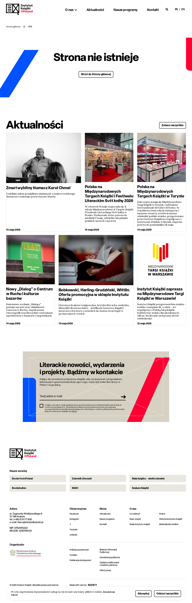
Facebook (75, 523)
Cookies (74, 564)
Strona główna (14, 26)
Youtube (74, 539)
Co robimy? (136, 523)
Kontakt (104, 534)
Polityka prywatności (81, 559)
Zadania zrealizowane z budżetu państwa (111, 574)
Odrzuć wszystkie (164, 593)
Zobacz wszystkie (169, 124)
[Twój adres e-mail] (78, 398)
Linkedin (74, 544)
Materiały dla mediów (170, 534)
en (183, 9)
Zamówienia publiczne (111, 567)
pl (176, 9)
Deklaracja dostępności (82, 570)
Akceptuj (134, 593)
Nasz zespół (136, 528)
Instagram (75, 528)
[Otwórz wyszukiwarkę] (167, 9)
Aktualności (106, 523)
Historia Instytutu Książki (172, 528)
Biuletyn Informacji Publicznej (110, 561)
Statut (162, 523)
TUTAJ (74, 414)
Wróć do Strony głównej (96, 73)
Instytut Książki (19, 9)
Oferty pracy (106, 581)
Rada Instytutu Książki (141, 534)
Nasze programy (108, 528)
